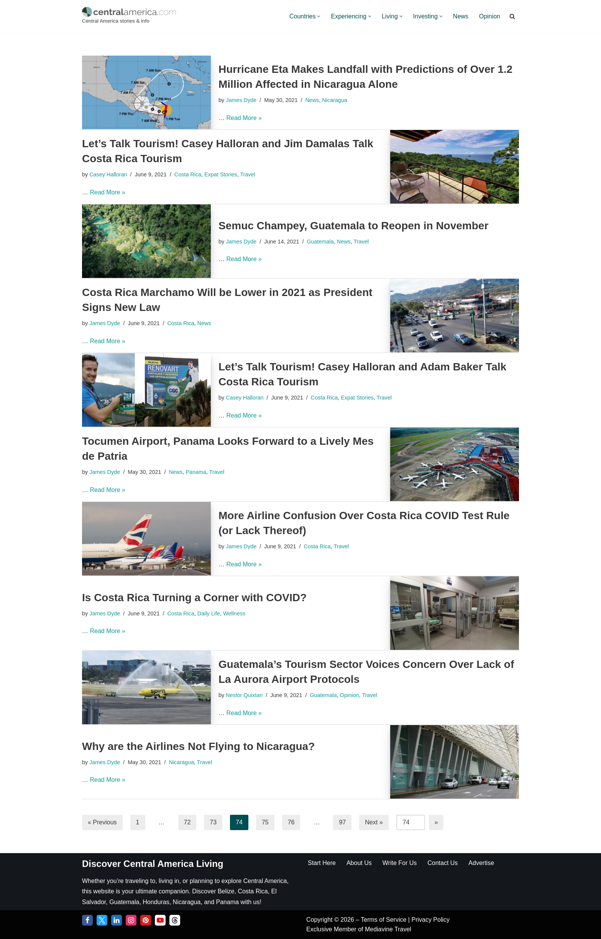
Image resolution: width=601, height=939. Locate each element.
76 (291, 822)
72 (187, 822)
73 (213, 822)
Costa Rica (187, 174)
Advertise (481, 863)
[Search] (512, 16)
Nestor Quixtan (244, 695)
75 (265, 822)
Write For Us (400, 863)
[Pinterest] (145, 920)
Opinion (489, 16)
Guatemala (320, 241)
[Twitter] (102, 920)
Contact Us (442, 863)
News (460, 16)
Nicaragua (334, 100)
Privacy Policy (430, 919)
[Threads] (174, 920)
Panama (196, 472)
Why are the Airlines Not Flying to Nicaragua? (198, 746)
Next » (374, 822)
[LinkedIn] (116, 920)
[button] (318, 16)
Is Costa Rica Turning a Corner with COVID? (194, 598)
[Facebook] (87, 920)
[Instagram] (131, 920)
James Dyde (241, 100)
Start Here (322, 863)
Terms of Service (384, 919)
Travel (247, 174)
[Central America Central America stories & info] (129, 16)
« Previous (102, 822)
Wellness (234, 613)
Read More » (244, 118)
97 (342, 822)
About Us (359, 863)
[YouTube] (160, 920)
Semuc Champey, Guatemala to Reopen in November (353, 226)
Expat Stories (220, 174)
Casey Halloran (108, 174)
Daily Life (208, 613)
